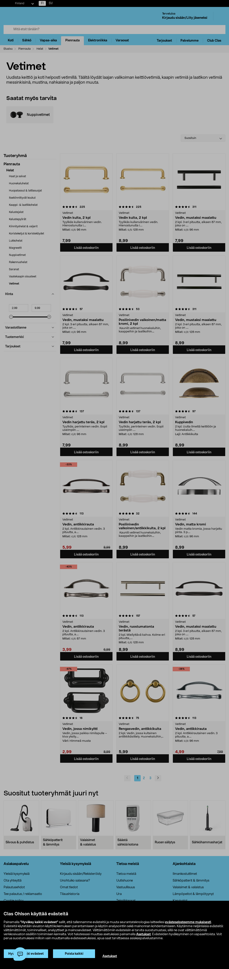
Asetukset (143, 934)
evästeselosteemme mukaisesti (188, 922)
